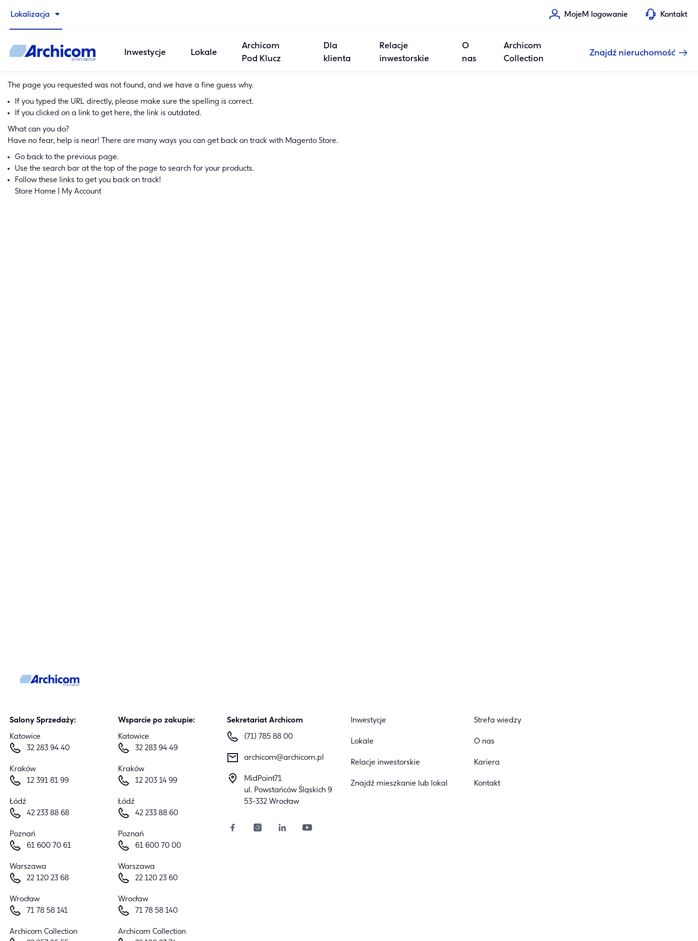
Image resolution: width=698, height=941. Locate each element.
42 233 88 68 (48, 813)
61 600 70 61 (49, 846)
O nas (469, 52)
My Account (81, 192)
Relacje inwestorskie (404, 52)
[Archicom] (53, 52)
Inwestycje (368, 720)
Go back (29, 157)
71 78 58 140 (156, 911)
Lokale (204, 53)
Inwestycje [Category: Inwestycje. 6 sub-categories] (145, 53)
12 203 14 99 (156, 781)
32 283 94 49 (156, 748)
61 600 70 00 (158, 846)
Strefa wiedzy (497, 720)
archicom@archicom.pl (284, 758)
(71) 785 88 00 (268, 737)
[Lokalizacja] (36, 15)
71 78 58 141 (47, 911)
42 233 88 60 (156, 813)
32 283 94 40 (48, 748)
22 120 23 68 (48, 878)
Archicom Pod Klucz (261, 52)
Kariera (487, 762)
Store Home (35, 192)
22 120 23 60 (156, 878)
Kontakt (487, 784)
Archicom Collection (524, 52)
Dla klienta (337, 52)
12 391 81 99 (48, 781)
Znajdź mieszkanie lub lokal (399, 784)
